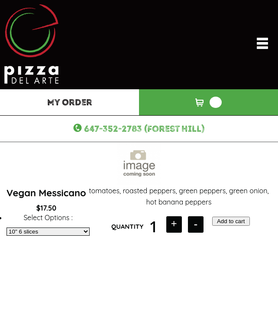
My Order (69, 102)
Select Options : (47, 217)
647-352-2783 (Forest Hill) (144, 129)
